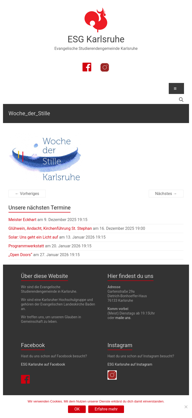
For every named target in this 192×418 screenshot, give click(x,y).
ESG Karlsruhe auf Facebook (43, 364)
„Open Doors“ (20, 254)
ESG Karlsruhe (96, 39)
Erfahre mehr (106, 409)
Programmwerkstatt (26, 246)
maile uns (123, 318)
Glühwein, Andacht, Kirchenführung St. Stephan (50, 228)
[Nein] (185, 406)
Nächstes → (166, 193)
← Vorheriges (27, 193)
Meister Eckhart (22, 219)
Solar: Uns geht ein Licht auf (33, 237)
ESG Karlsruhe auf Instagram (130, 364)
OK (77, 409)
